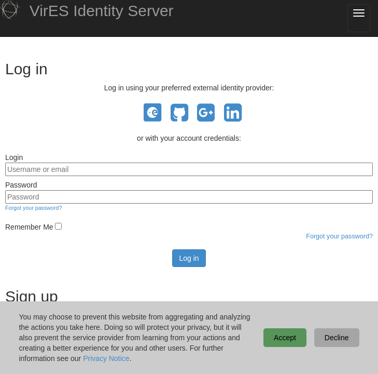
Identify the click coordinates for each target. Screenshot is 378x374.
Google (206, 113)
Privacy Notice (106, 358)
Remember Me (29, 227)
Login (14, 157)
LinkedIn (233, 113)
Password (21, 185)
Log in (189, 258)
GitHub (179, 113)
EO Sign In (152, 113)
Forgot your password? (33, 208)
